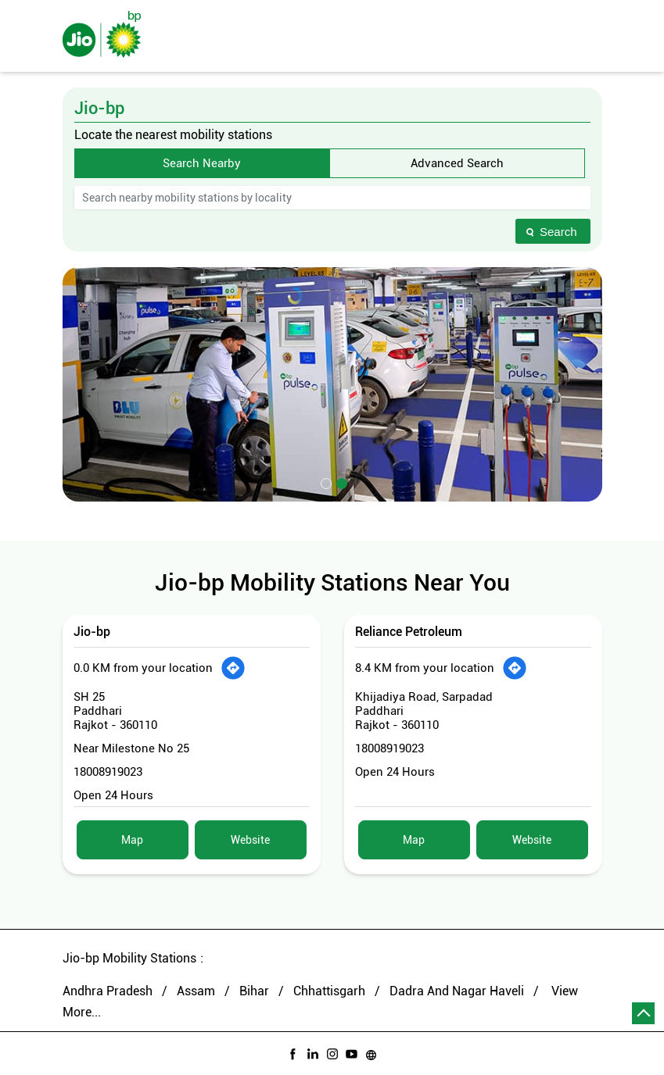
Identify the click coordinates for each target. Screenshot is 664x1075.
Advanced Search (457, 163)
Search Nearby (202, 163)
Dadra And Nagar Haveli (456, 991)
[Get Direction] (233, 667)
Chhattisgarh (329, 991)
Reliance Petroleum (408, 631)
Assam (196, 991)
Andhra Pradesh (108, 991)
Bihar (254, 991)
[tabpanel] (332, 384)
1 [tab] (324, 482)
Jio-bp (92, 631)
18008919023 (108, 772)
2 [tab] (340, 482)
